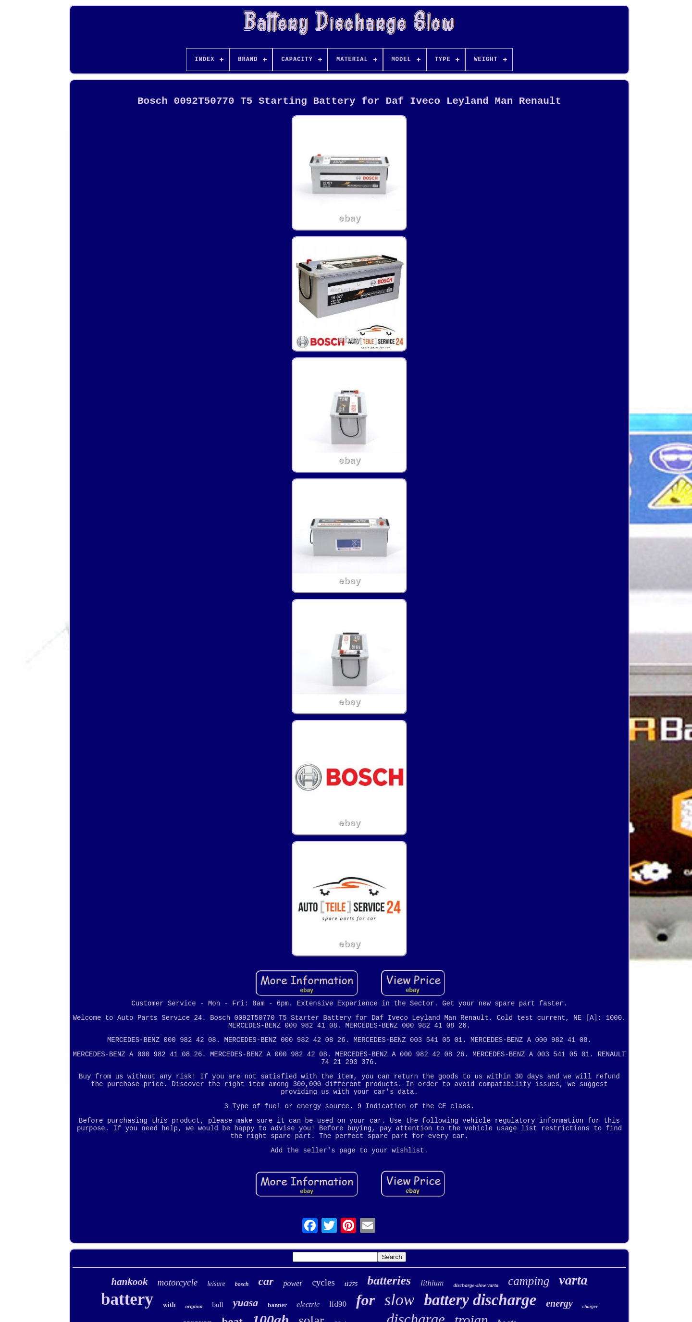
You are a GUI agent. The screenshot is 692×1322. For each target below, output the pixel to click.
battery (127, 1299)
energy (559, 1303)
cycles (323, 1282)
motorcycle (177, 1282)
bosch (242, 1284)
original (193, 1306)
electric (308, 1304)
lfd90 (337, 1304)
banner (277, 1305)
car (265, 1281)
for (365, 1300)
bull (217, 1305)
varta (573, 1280)
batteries (389, 1280)
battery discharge (480, 1300)
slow (399, 1300)
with (169, 1305)
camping (528, 1280)
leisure (216, 1283)
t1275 (351, 1284)
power (292, 1283)
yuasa (246, 1303)
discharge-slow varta (475, 1285)
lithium (432, 1282)
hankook (129, 1281)
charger (590, 1306)
